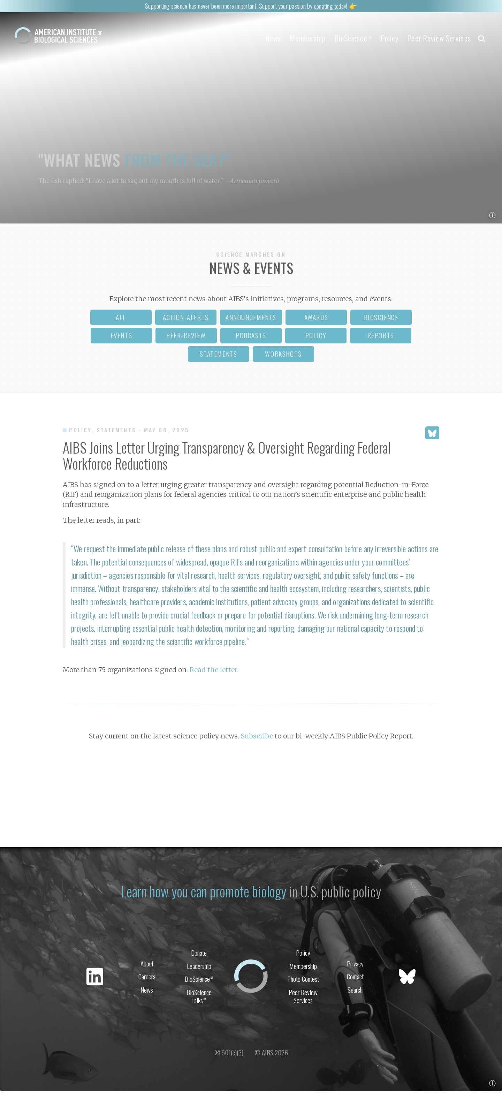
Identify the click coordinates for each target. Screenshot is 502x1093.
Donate (199, 953)
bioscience (381, 318)
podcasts (251, 337)
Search (355, 991)
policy (316, 337)
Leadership (199, 967)
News (260, 38)
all (121, 318)
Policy (385, 38)
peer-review (186, 337)
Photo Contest (303, 981)
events (121, 337)
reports (380, 337)
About (146, 964)
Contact (355, 978)
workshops (283, 355)
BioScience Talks (199, 998)
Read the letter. (214, 671)
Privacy (355, 964)
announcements (251, 318)
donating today (330, 5)
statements (218, 355)
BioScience (345, 38)
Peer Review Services (436, 38)
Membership (298, 38)
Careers (146, 978)
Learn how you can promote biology (203, 891)
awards (316, 318)
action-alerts (186, 318)
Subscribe (257, 737)
